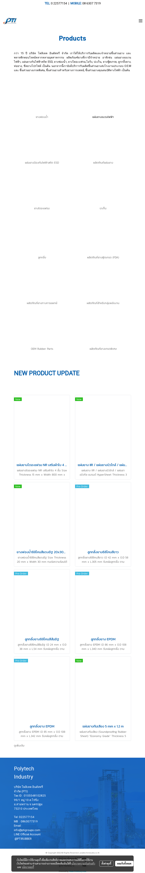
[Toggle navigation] (140, 21)
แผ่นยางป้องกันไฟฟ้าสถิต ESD (42, 163)
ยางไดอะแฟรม (42, 208)
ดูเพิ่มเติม (19, 745)
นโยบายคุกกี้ (28, 867)
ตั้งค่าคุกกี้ (106, 863)
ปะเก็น (103, 208)
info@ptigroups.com (27, 830)
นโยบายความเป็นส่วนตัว (83, 863)
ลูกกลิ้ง (42, 257)
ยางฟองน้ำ (42, 117)
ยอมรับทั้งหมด (124, 863)
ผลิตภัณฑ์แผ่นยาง (103, 163)
